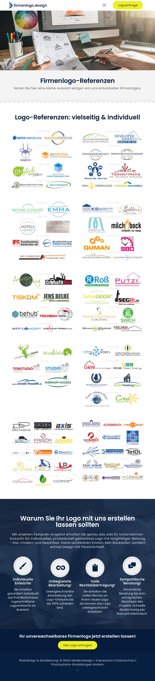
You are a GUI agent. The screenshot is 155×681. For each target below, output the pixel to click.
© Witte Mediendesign (76, 660)
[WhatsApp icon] (77, 670)
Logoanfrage (128, 5)
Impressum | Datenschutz (115, 660)
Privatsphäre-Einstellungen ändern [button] (77, 664)
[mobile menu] (104, 5)
